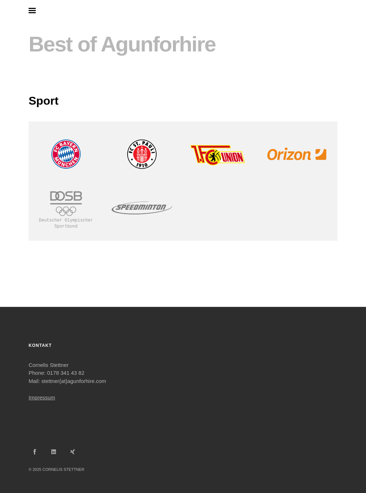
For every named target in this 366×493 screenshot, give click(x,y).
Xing (72, 451)
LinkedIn (54, 451)
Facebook (35, 451)
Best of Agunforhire (122, 44)
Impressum (42, 397)
